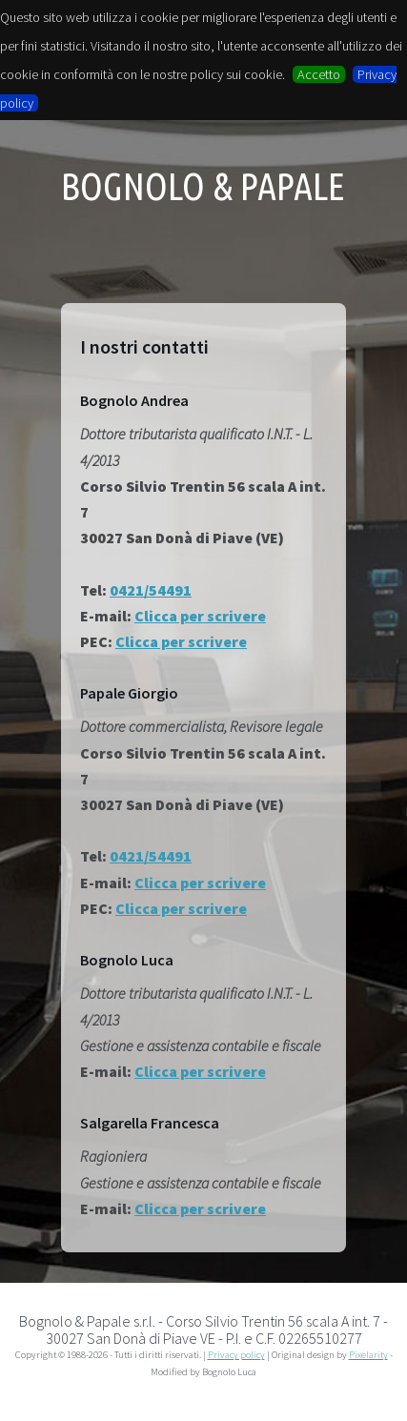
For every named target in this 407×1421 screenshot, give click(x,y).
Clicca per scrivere (200, 615)
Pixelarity (368, 1355)
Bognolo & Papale (203, 187)
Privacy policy (236, 1355)
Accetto (318, 74)
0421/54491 (151, 589)
